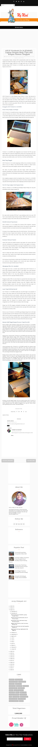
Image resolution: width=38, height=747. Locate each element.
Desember (13, 611)
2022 (11, 651)
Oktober (13, 632)
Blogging (11, 679)
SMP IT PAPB (23, 692)
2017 (11, 660)
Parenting (11, 692)
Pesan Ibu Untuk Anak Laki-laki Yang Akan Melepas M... (20, 627)
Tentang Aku (23, 694)
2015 (11, 664)
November (13, 613)
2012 (11, 669)
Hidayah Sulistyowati (17, 429)
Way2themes (17, 745)
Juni (12, 639)
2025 (11, 606)
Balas (8, 425)
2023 (11, 609)
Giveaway (11, 683)
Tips (10, 696)
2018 (11, 658)
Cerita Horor (19, 679)
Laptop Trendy (21, 57)
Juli (12, 638)
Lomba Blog (21, 688)
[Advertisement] (19, 39)
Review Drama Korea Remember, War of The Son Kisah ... (19, 618)
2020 (11, 655)
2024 (11, 608)
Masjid (11, 690)
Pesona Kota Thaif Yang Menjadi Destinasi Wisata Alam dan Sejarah (21, 566)
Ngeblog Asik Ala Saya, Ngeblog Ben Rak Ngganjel (19, 630)
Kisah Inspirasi (13, 688)
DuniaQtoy (29, 745)
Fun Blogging (22, 681)
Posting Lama (31, 460)
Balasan (10, 428)
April (12, 643)
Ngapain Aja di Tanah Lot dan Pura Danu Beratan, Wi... (19, 624)
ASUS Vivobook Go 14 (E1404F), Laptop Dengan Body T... (19, 615)
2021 (11, 653)
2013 (11, 667)
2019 (11, 656)
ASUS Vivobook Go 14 (28, 56)
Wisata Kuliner (13, 698)
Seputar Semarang (14, 694)
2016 (11, 662)
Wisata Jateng (24, 696)
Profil (17, 692)
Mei (12, 641)
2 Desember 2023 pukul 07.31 (12, 422)
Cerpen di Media (13, 681)
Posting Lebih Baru (8, 460)
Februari (13, 647)
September (13, 634)
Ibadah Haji (18, 683)
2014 (11, 666)
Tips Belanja (16, 696)
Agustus (13, 636)
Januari (13, 649)
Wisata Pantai (21, 698)
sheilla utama (10, 420)
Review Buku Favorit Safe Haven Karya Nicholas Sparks (19, 621)
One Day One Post (18, 690)
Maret (12, 645)
